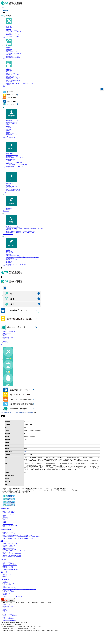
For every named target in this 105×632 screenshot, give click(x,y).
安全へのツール (7, 167)
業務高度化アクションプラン (13, 227)
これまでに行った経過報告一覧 (13, 31)
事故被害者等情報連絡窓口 (9, 620)
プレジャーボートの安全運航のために (15, 162)
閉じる (2, 344)
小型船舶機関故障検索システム (13, 190)
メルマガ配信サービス (11, 251)
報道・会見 (6, 211)
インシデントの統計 (11, 73)
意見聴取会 (8, 262)
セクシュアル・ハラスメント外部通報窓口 (16, 264)
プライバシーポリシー (8, 614)
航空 (4, 37)
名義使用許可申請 (10, 258)
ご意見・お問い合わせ (8, 618)
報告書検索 (8, 26)
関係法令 (8, 132)
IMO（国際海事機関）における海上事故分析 (16, 164)
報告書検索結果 (29, 412)
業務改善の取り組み (8, 234)
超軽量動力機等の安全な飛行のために (15, 166)
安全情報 (5, 192)
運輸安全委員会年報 (11, 159)
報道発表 (8, 209)
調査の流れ (8, 129)
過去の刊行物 (9, 163)
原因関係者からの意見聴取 (12, 255)
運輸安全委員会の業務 (11, 122)
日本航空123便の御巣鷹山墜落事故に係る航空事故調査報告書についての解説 (24, 228)
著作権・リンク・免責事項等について (12, 615)
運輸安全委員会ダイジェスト (13, 34)
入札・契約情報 (9, 252)
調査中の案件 (9, 27)
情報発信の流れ (9, 183)
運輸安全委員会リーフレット (13, 134)
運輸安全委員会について (9, 137)
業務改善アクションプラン (12, 229)
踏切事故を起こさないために (13, 156)
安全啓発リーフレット (11, 160)
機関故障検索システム (11, 81)
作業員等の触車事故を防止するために (15, 157)
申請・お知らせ (7, 265)
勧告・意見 (8, 54)
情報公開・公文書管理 (11, 259)
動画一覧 (8, 84)
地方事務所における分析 (12, 79)
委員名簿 (8, 126)
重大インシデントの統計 (12, 30)
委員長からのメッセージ (12, 120)
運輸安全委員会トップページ (7, 412)
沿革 (7, 136)
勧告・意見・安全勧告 (11, 33)
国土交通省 (6, 342)
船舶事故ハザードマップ (12, 185)
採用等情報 (8, 254)
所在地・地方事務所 (11, 133)
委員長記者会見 (9, 208)
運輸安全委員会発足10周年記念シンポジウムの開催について (20, 232)
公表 (25, 451)
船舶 (4, 86)
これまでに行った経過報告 (12, 74)
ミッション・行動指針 (11, 123)
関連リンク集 (6, 617)
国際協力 (8, 130)
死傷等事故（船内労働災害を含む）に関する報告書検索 (19, 83)
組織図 (7, 125)
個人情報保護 (9, 261)
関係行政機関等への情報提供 (13, 36)
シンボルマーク (9, 127)
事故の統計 (8, 29)
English (4, 341)
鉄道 (4, 59)
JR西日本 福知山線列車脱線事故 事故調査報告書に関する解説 (20, 231)
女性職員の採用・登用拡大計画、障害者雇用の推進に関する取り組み (22, 257)
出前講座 (8, 250)
